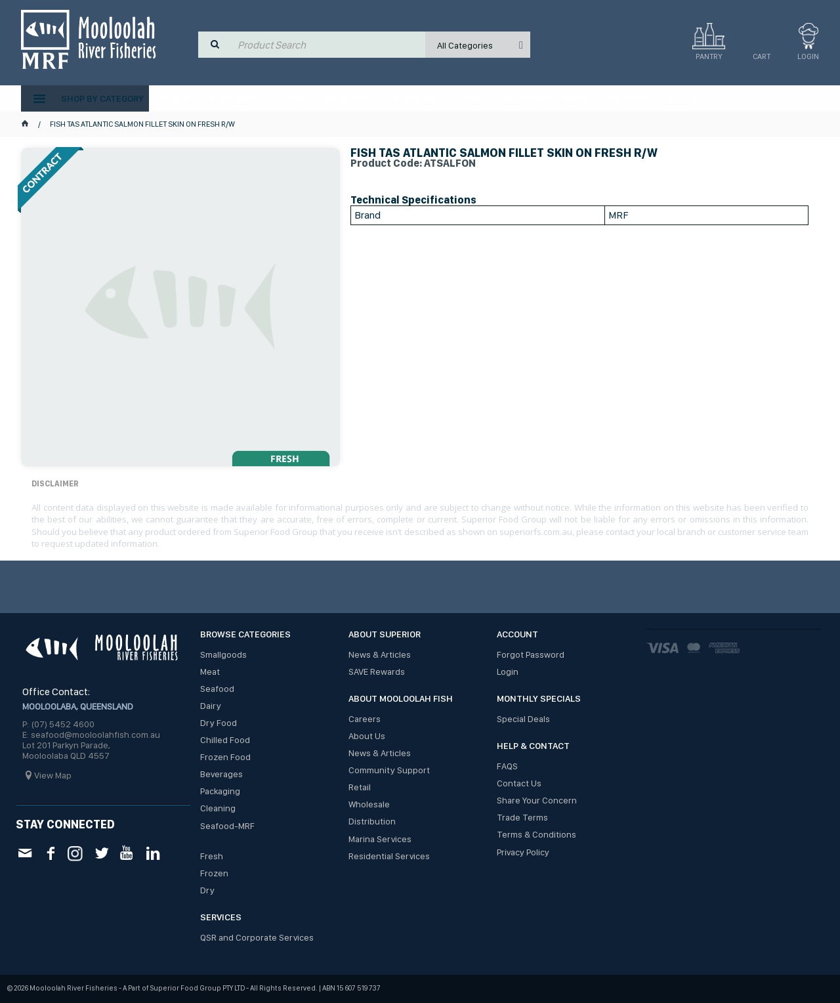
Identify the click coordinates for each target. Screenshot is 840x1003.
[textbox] (328, 44)
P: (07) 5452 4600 (58, 724)
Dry (207, 890)
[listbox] (477, 45)
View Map (53, 775)
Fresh (211, 856)
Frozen (214, 873)
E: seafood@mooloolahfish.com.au (91, 734)
